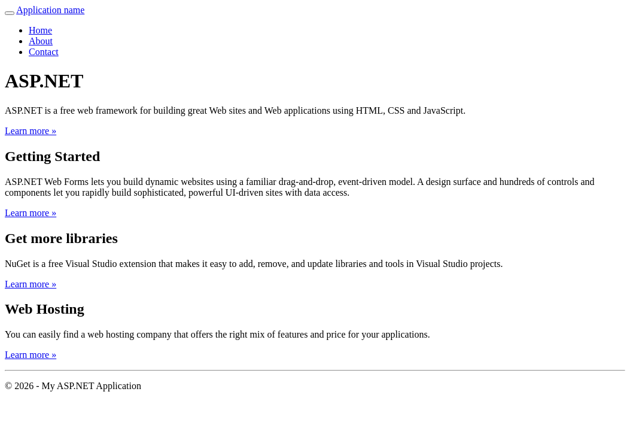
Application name (50, 10)
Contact (44, 52)
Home (40, 30)
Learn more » (30, 131)
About (41, 41)
